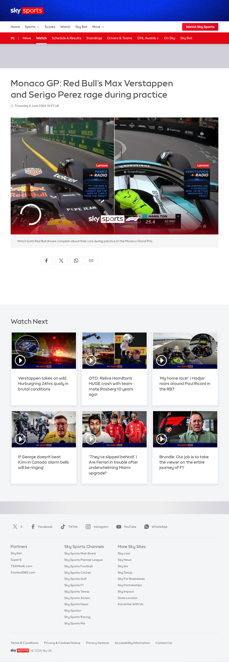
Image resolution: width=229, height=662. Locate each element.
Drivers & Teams (119, 38)
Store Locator (127, 597)
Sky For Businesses (131, 578)
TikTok (68, 526)
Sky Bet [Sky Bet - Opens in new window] (186, 38)
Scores (50, 26)
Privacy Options (97, 642)
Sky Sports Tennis (76, 591)
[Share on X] (61, 260)
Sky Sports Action (77, 597)
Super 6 (16, 559)
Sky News (125, 559)
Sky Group (125, 572)
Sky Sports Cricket (77, 572)
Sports (32, 27)
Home (15, 26)
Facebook (41, 526)
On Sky (169, 38)
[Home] (27, 10)
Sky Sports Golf (75, 578)
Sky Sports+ (72, 610)
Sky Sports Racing (77, 616)
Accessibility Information (132, 642)
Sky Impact (126, 591)
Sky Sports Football (78, 566)
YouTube (125, 526)
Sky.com (124, 553)
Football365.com (23, 572)
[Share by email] (91, 260)
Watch (65, 26)
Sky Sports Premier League (83, 559)
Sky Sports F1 (73, 585)
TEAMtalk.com (21, 566)
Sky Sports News (76, 604)
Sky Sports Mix (74, 623)
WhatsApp (154, 526)
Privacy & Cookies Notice (62, 642)
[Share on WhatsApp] (76, 260)
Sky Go (123, 566)
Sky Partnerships (130, 585)
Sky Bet (81, 26)
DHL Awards (148, 38)
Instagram (96, 526)
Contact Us (164, 642)
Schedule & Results (66, 38)
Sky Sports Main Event (80, 553)
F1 (12, 38)
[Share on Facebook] (46, 260)
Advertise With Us (130, 604)
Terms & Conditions (24, 642)
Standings (94, 38)
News (27, 38)
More (98, 27)
